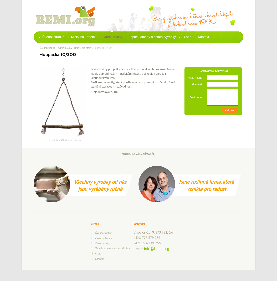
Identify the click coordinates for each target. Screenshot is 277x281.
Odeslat (229, 110)
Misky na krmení (83, 37)
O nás (187, 37)
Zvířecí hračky (112, 37)
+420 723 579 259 (146, 238)
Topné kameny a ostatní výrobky (152, 37)
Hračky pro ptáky (82, 48)
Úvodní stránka (53, 37)
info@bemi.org (156, 249)
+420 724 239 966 (147, 243)
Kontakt (203, 37)
